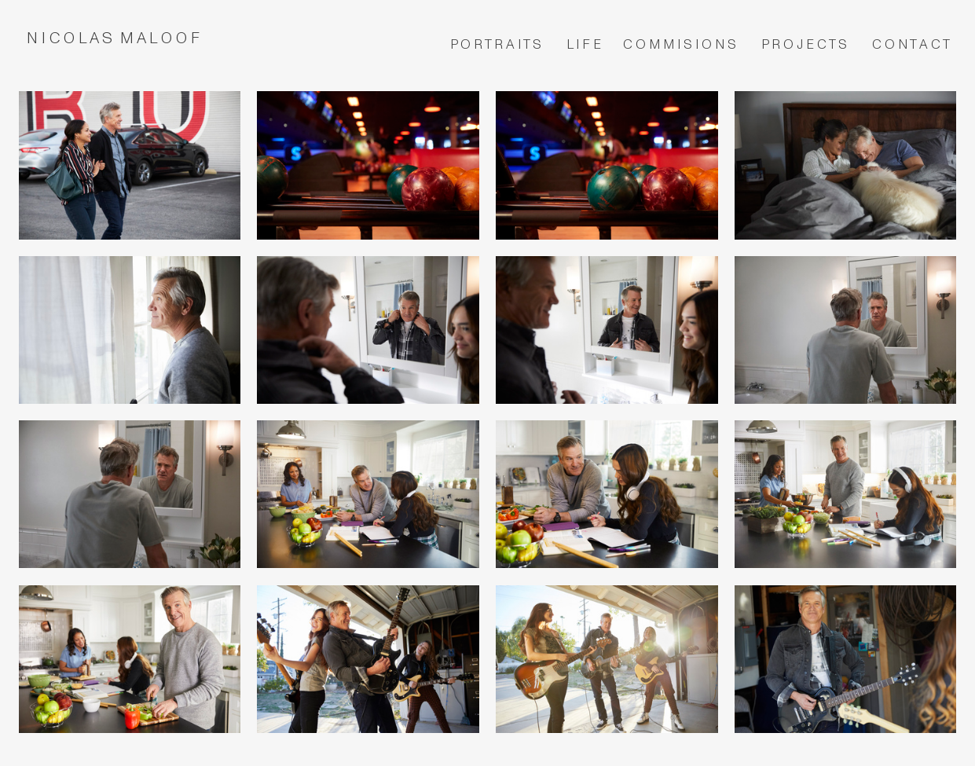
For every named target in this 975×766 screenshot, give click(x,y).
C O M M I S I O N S (681, 44)
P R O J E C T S (805, 44)
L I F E (585, 44)
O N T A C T (916, 44)
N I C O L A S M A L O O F (117, 38)
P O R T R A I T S (495, 44)
